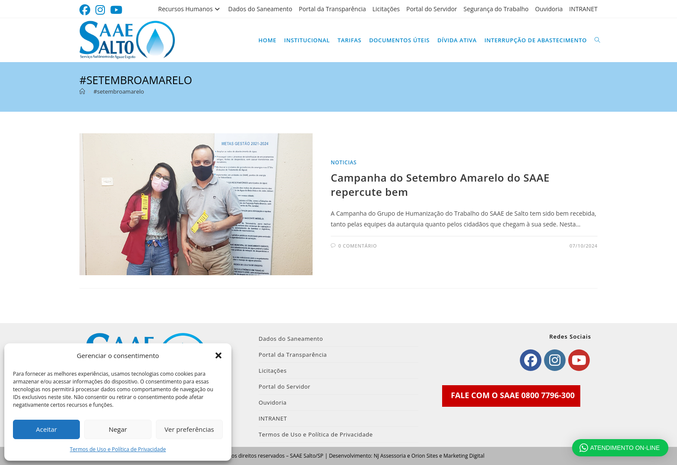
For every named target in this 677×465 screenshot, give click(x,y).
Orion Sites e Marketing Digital (447, 455)
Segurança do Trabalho (496, 9)
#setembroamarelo (118, 91)
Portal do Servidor (431, 9)
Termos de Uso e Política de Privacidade (118, 449)
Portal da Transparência (332, 9)
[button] (218, 355)
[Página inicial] (82, 91)
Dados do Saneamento (260, 9)
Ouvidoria (549, 9)
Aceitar (46, 429)
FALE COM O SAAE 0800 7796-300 (513, 395)
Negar (118, 429)
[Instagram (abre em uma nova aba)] (100, 10)
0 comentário (357, 245)
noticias (344, 162)
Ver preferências (189, 429)
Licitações (386, 9)
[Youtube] (579, 360)
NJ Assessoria (389, 455)
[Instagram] (555, 360)
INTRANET (583, 9)
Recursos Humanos (189, 9)
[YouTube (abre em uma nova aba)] (116, 10)
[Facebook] (530, 360)
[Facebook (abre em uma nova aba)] (86, 10)
